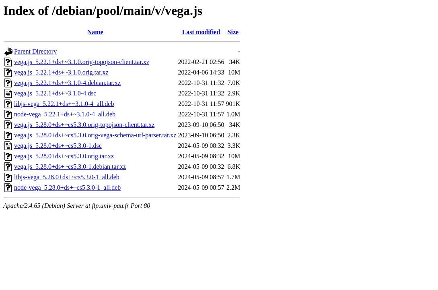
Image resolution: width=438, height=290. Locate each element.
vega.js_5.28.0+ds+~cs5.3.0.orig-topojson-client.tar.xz (84, 124)
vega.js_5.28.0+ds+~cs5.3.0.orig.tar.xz (64, 156)
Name (95, 32)
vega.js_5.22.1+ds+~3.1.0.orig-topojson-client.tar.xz (81, 61)
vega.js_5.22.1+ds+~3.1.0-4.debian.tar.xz (67, 82)
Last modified (201, 32)
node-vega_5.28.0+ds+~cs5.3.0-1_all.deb (67, 187)
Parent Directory (35, 51)
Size (233, 32)
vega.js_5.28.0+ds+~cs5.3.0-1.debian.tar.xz (70, 166)
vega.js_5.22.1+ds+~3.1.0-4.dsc (55, 93)
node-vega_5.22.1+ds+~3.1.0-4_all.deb (64, 114)
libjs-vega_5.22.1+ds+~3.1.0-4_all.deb (64, 103)
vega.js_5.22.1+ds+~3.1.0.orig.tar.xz (61, 72)
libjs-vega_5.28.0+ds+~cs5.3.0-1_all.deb (66, 177)
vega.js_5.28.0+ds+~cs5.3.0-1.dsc (58, 145)
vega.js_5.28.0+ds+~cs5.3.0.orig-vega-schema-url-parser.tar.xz (95, 135)
